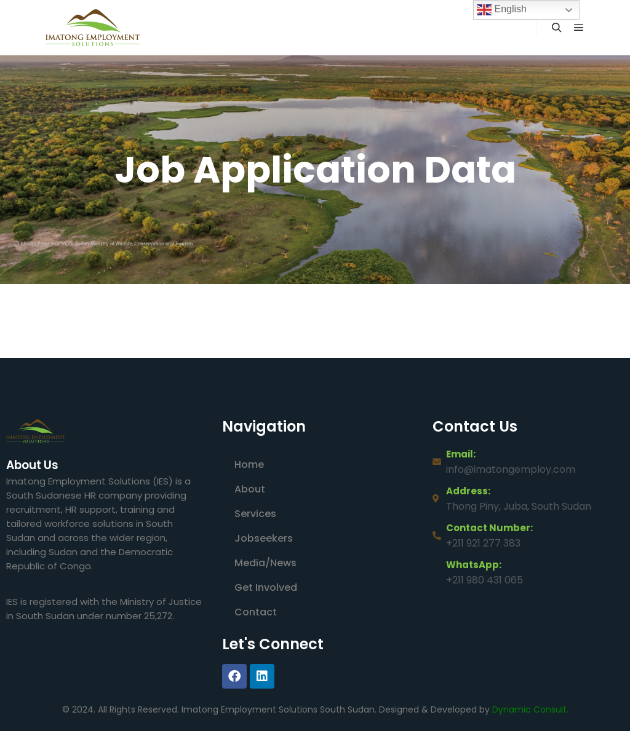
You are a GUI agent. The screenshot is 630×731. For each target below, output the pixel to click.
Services (255, 514)
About (249, 489)
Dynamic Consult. (530, 709)
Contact (255, 612)
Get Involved (265, 587)
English (502, 9)
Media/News (265, 563)
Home (249, 464)
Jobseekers (263, 538)
